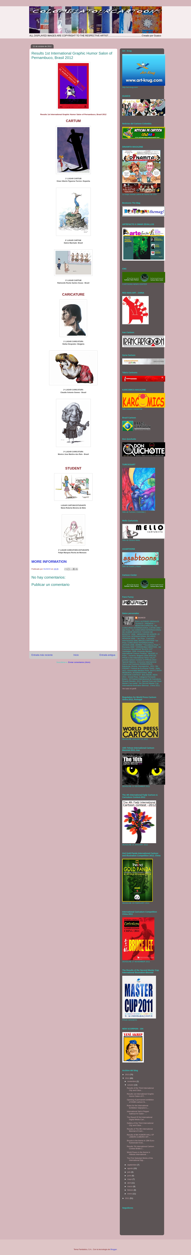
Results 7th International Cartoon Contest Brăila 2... (140, 1147)
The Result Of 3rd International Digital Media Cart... (139, 1118)
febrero (130, 1190)
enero (130, 1194)
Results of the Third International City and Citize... (140, 1089)
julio (129, 1172)
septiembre (132, 1165)
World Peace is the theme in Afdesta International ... (138, 1153)
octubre (130, 1085)
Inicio (76, 655)
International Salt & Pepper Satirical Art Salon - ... (138, 1112)
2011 (127, 1198)
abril (129, 1183)
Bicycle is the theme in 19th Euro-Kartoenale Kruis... (141, 1142)
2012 (127, 1078)
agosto (130, 1168)
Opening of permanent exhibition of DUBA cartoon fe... (140, 1101)
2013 (127, 1074)
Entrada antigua (107, 655)
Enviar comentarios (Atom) (79, 662)
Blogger (114, 1249)
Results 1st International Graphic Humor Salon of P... (140, 1095)
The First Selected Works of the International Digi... (140, 1159)
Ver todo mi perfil (129, 689)
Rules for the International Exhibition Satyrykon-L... (138, 1106)
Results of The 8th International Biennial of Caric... (140, 1130)
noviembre (132, 1081)
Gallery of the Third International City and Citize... (140, 1124)
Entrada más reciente (42, 655)
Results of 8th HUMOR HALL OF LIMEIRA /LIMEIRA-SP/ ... (140, 1136)
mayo (129, 1179)
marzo (130, 1186)
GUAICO (141, 618)
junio (129, 1176)
